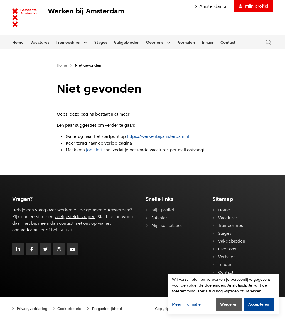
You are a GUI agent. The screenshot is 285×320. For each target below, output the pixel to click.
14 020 (65, 230)
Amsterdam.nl (212, 6)
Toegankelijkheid (107, 308)
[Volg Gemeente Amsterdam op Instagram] (59, 249)
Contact (227, 42)
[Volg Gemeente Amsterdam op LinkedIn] (18, 249)
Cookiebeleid (69, 308)
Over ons (154, 42)
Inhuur (208, 42)
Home (18, 42)
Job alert (160, 218)
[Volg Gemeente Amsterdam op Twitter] (45, 249)
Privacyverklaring (32, 308)
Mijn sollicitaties (167, 225)
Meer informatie (186, 304)
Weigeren (228, 304)
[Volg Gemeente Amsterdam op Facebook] (32, 249)
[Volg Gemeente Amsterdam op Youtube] (72, 249)
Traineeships (68, 42)
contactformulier (28, 230)
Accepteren (258, 304)
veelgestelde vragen (75, 216)
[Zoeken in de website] (268, 42)
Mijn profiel (253, 6)
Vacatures (39, 42)
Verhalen (186, 42)
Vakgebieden (126, 42)
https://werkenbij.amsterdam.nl (158, 136)
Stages (100, 42)
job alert (94, 150)
